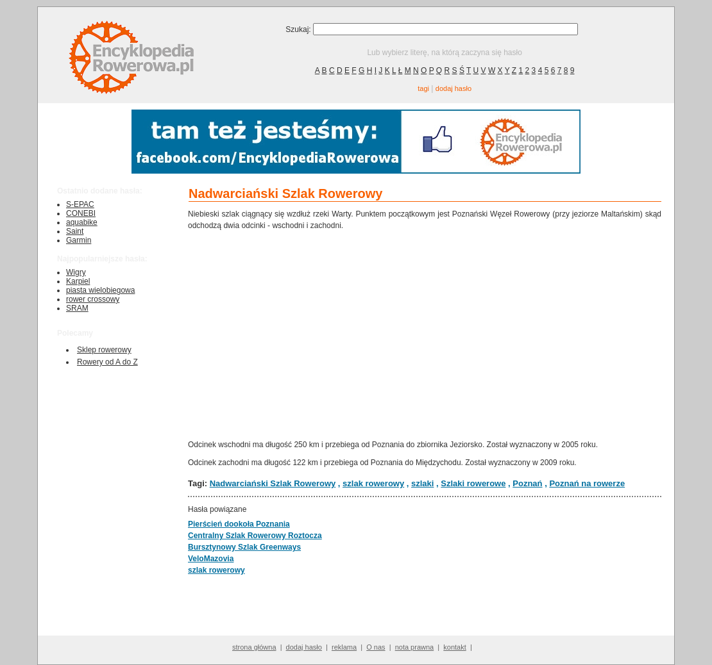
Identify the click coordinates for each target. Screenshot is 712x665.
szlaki (422, 483)
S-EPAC (80, 204)
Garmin (78, 240)
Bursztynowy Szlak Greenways (244, 547)
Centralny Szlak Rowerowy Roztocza (255, 535)
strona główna (254, 647)
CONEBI (81, 213)
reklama (344, 647)
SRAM (77, 308)
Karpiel (78, 281)
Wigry (76, 272)
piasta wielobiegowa (100, 290)
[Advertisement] (424, 333)
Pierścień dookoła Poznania (239, 524)
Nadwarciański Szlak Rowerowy (273, 483)
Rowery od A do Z (107, 361)
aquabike (81, 222)
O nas (375, 647)
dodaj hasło (453, 88)
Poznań (527, 483)
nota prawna (414, 647)
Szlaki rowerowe (473, 483)
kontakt (454, 647)
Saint (74, 231)
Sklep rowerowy (104, 349)
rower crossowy (92, 299)
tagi (423, 88)
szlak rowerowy (373, 483)
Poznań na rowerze (587, 483)
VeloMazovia (210, 558)
